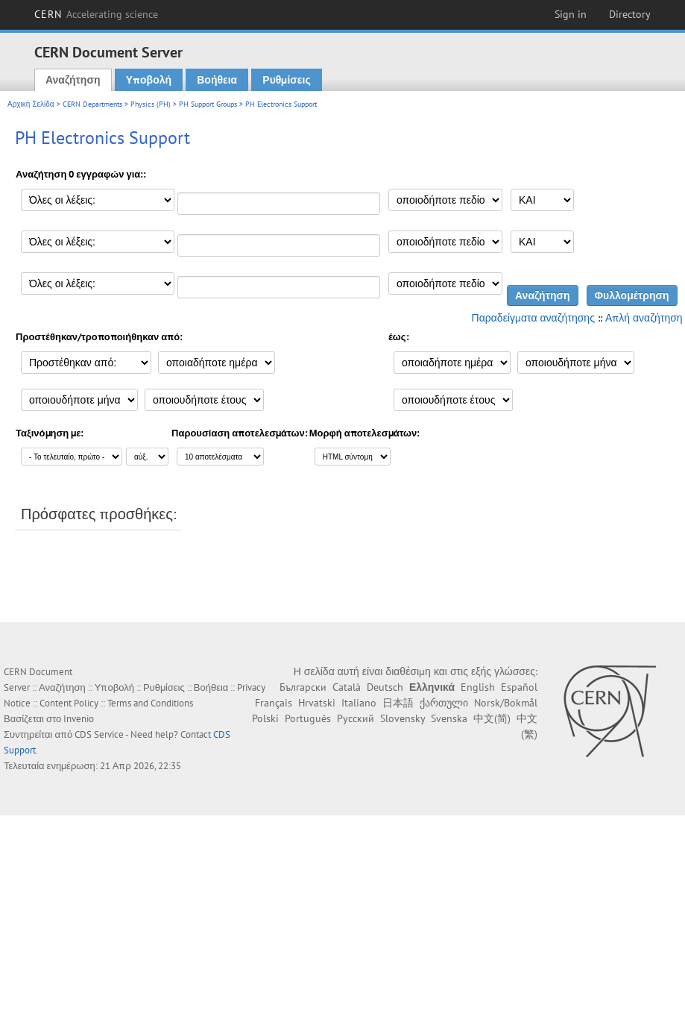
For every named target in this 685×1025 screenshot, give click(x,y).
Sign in (571, 14)
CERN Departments (92, 104)
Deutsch (385, 687)
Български (303, 687)
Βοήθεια (217, 80)
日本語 (398, 702)
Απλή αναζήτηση (644, 318)
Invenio (78, 718)
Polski (265, 718)
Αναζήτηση (73, 80)
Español (519, 687)
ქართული (444, 702)
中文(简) (492, 718)
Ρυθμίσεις (286, 80)
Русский (355, 718)
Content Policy (69, 703)
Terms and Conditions (150, 703)
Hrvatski (316, 702)
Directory (630, 14)
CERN (96, 14)
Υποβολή (148, 80)
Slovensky (402, 718)
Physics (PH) (150, 104)
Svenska (449, 718)
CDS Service (99, 734)
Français (273, 702)
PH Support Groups (208, 104)
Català (346, 687)
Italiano (358, 702)
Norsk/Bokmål (505, 702)
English (478, 687)
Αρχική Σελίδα (30, 104)
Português (308, 718)
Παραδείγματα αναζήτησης (533, 318)
